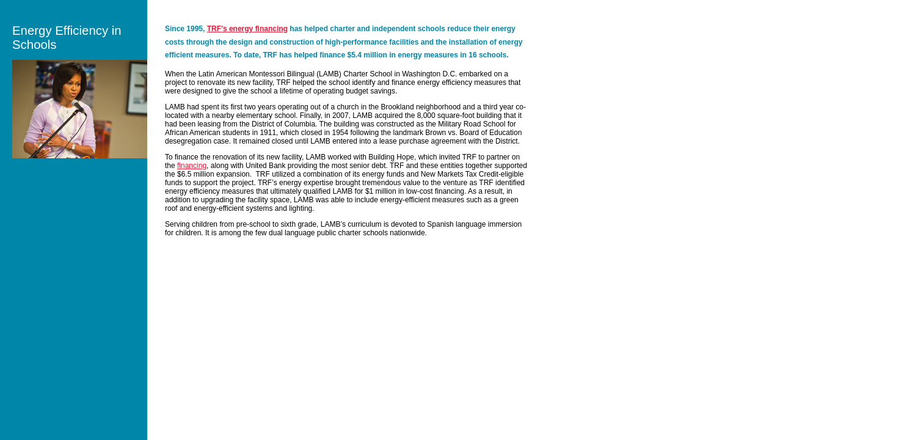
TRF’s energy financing (247, 28)
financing (191, 165)
